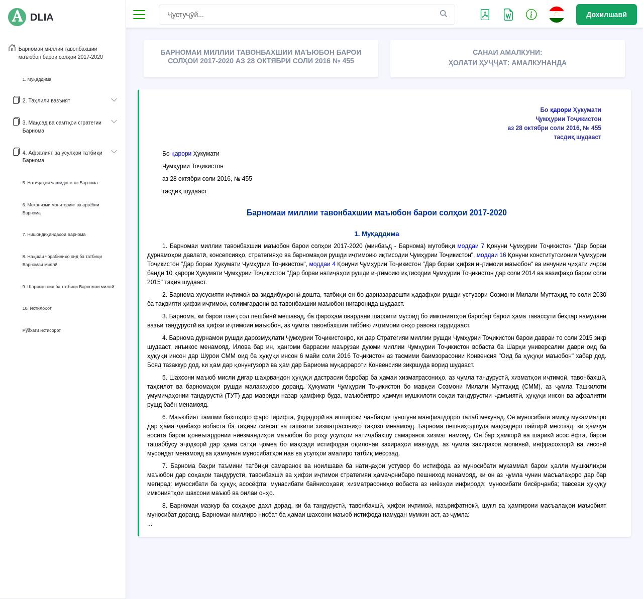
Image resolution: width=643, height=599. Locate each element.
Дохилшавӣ (606, 15)
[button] (531, 14)
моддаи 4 (322, 264)
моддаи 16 (491, 255)
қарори (561, 109)
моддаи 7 (471, 246)
